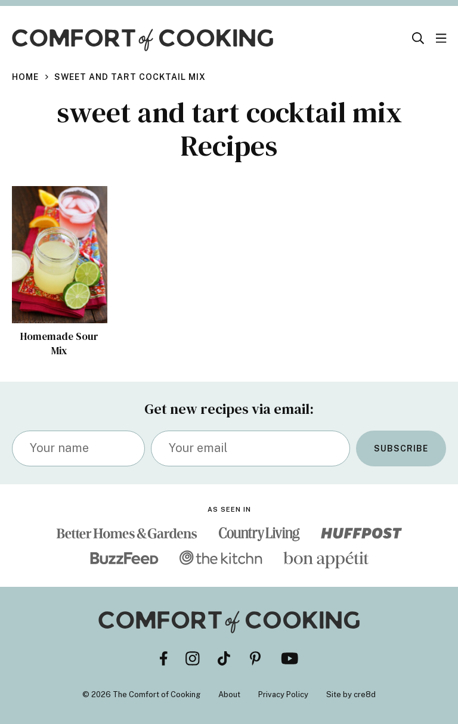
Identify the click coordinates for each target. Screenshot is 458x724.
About (229, 694)
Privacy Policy (283, 694)
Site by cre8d (351, 694)
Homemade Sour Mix (59, 343)
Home (25, 77)
